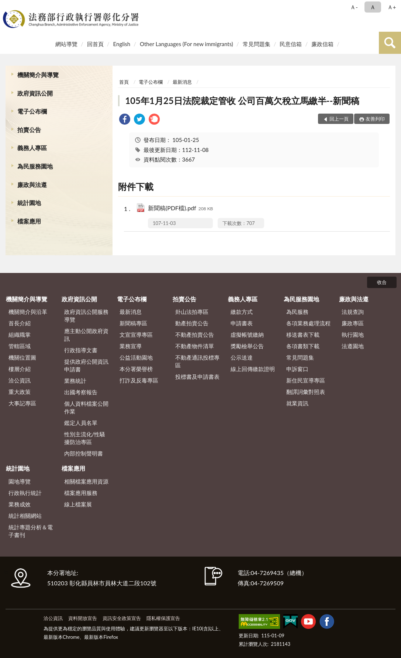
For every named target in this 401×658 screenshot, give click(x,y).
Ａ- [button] (354, 7)
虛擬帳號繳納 (247, 334)
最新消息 (182, 82)
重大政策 (19, 391)
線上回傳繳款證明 (253, 369)
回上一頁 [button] (339, 119)
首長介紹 (19, 323)
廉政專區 (353, 323)
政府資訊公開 (35, 93)
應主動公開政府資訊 (86, 335)
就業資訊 (297, 403)
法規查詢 (353, 311)
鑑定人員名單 (80, 422)
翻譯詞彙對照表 (305, 391)
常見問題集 (256, 44)
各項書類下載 (302, 346)
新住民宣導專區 (305, 380)
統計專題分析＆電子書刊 (30, 531)
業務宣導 (131, 346)
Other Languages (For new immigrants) (186, 44)
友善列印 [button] (375, 119)
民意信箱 (291, 44)
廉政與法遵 (32, 184)
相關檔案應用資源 (86, 481)
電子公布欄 (32, 111)
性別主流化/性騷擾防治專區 (85, 438)
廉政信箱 (322, 44)
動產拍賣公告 (191, 323)
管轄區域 (19, 346)
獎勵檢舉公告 (247, 346)
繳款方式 (242, 311)
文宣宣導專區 (136, 334)
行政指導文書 (80, 350)
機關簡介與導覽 (38, 74)
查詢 (390, 43)
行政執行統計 (25, 492)
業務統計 (75, 380)
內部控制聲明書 (83, 453)
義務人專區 (32, 147)
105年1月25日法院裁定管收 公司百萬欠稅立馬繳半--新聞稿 (242, 100)
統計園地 (29, 202)
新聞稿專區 (133, 323)
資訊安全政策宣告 (122, 618)
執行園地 (353, 334)
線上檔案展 (78, 504)
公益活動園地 (136, 357)
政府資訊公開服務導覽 (86, 315)
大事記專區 (22, 403)
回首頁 (95, 44)
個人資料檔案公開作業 (86, 407)
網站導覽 (66, 44)
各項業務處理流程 (308, 323)
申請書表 (242, 323)
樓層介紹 (19, 369)
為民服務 (297, 311)
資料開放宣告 (82, 618)
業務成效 (19, 504)
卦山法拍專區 (191, 311)
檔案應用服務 (80, 492)
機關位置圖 (22, 357)
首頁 (124, 82)
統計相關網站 (25, 515)
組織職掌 (19, 334)
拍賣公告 (29, 129)
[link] (124, 120)
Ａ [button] (373, 7)
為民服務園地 (35, 166)
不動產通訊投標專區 (197, 361)
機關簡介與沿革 (27, 311)
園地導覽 (19, 481)
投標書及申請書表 (197, 376)
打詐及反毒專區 (139, 380)
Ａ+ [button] (391, 7)
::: (7, 6)
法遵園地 (353, 346)
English (122, 44)
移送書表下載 (302, 334)
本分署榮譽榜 (136, 369)
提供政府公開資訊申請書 (86, 365)
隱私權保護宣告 (163, 618)
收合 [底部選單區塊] (382, 282)
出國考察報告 (80, 392)
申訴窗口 (297, 369)
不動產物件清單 (194, 346)
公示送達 (242, 357)
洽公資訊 (19, 380)
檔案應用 (29, 221)
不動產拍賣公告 (194, 334)
